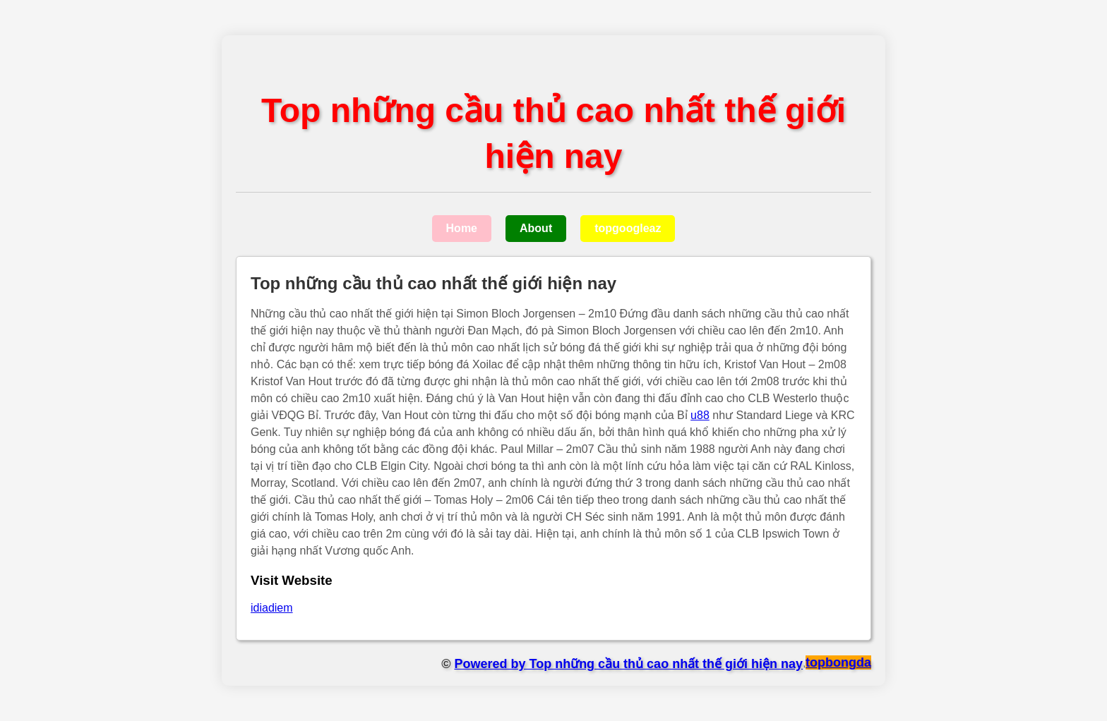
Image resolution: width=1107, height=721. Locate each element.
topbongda (838, 662)
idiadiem (272, 608)
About (536, 228)
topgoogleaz (627, 228)
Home (461, 228)
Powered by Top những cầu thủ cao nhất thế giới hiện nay (628, 664)
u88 (700, 415)
